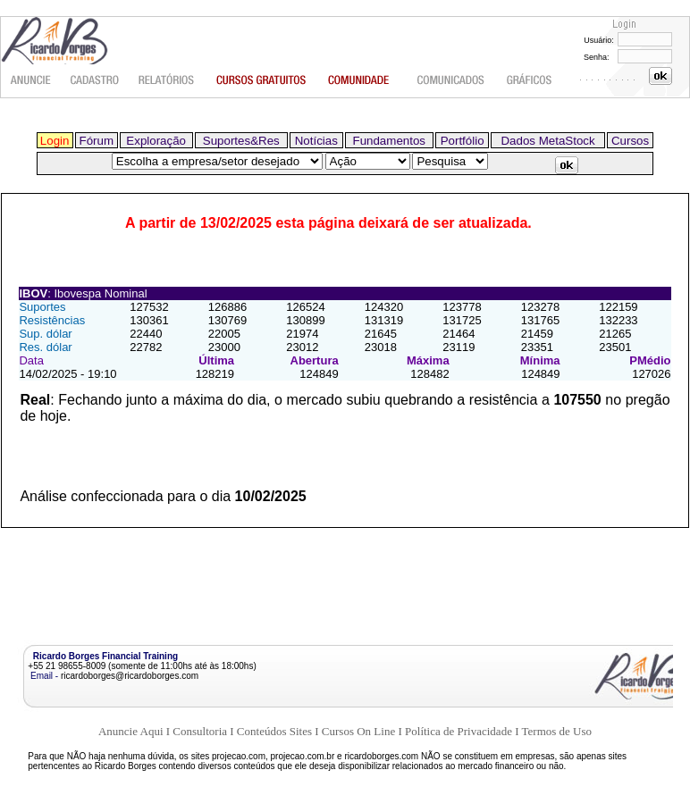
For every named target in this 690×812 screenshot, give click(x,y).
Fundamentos (388, 140)
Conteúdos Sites (274, 731)
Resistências (52, 320)
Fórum (97, 140)
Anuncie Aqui (131, 731)
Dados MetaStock (547, 140)
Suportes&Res (241, 140)
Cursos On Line (358, 731)
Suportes (42, 307)
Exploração (156, 140)
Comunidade (361, 80)
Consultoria (199, 731)
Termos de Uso (557, 731)
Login (55, 140)
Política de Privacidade (458, 731)
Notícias (316, 140)
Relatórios (167, 80)
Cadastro (95, 80)
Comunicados (450, 80)
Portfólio (462, 140)
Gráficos (530, 80)
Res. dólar (45, 347)
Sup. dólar (45, 333)
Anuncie (31, 80)
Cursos (630, 140)
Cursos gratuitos (262, 80)
